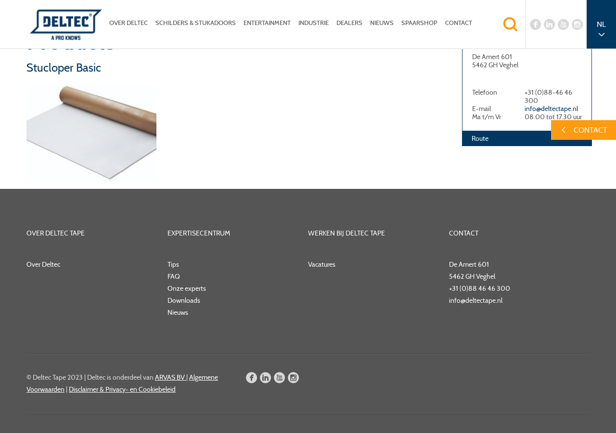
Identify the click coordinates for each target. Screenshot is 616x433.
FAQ (173, 276)
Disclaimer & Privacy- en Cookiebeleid (122, 389)
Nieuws (382, 23)
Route (480, 138)
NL (601, 24)
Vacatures (321, 264)
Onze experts (186, 288)
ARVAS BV (170, 377)
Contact (458, 23)
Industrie (313, 23)
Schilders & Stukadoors (195, 23)
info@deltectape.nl (551, 108)
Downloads (183, 300)
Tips (173, 264)
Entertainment (267, 23)
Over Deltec (128, 23)
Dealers (349, 23)
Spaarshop (419, 23)
